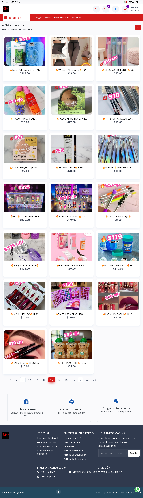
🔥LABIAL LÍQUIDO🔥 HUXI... (25, 314)
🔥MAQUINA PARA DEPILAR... (71, 265)
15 (44, 379)
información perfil (72, 438)
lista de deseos (72, 442)
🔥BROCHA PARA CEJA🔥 (118, 216)
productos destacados (48, 438)
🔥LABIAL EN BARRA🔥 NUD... (118, 314)
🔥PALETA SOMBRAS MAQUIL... (71, 314)
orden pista (69, 446)
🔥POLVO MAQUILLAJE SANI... (71, 118)
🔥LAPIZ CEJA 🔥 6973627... (25, 362)
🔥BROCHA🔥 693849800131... (118, 167)
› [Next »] (100, 379)
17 (59, 379)
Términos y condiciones (105, 492)
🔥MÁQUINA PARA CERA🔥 (25, 265)
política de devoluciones (76, 454)
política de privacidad (130, 492)
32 (87, 379)
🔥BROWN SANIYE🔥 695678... (71, 167)
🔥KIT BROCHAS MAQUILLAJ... (118, 118)
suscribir (134, 453)
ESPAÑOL (131, 2)
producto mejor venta (48, 446)
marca (48, 17)
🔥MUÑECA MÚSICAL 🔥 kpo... (71, 216)
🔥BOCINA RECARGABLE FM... (25, 69)
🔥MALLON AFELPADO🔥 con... (71, 69)
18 (66, 379)
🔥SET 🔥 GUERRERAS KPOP (24, 216)
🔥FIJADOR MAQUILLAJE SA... (25, 118)
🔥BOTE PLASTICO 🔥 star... (71, 362)
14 (36, 379)
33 (94, 379)
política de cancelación (75, 458)
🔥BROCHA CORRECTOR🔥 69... (118, 69)
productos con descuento (67, 17)
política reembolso (73, 450)
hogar (39, 17)
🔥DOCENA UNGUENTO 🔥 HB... (118, 265)
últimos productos (46, 442)
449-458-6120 (11, 2)
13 (29, 379)
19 (73, 379)
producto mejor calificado (45, 452)
